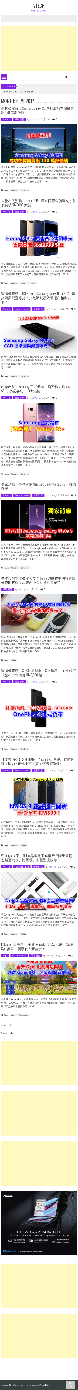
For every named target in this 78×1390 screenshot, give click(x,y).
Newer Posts (7, 1033)
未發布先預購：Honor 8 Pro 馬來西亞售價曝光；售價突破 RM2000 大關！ (38, 202)
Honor (23, 283)
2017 (15, 91)
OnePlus (24, 749)
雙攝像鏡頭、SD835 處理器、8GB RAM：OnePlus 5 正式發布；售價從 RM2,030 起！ (39, 672)
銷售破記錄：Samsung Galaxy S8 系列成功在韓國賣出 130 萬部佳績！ (37, 110)
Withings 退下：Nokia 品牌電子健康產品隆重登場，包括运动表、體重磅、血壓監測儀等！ (38, 857)
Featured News (22, 308)
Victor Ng (33, 119)
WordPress (18, 1384)
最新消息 (19, 119)
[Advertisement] (39, 48)
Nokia (13, 660)
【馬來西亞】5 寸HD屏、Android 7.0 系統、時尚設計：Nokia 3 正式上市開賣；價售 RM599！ (37, 761)
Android (6, 119)
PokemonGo (24, 1015)
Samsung (24, 190)
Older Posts (6, 1025)
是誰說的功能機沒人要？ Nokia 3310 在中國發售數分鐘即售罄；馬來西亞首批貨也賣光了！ (38, 580)
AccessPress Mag (40, 1384)
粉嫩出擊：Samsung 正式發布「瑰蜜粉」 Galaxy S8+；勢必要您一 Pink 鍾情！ (35, 388)
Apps (5, 955)
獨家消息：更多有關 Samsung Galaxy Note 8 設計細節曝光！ (38, 486)
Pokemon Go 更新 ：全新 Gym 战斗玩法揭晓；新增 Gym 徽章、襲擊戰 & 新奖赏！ (37, 946)
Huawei (33, 283)
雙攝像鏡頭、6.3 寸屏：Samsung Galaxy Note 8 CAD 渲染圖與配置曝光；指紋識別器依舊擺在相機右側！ (38, 297)
